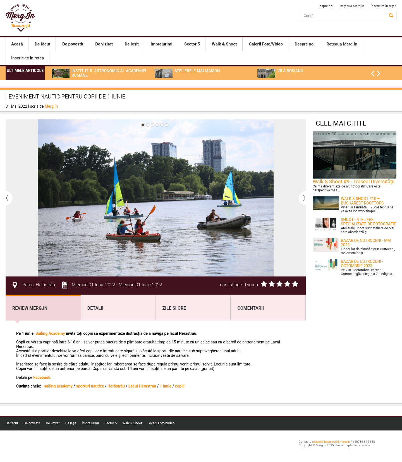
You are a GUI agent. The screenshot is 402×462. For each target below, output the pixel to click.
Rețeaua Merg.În (352, 6)
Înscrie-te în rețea (383, 6)
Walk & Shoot (132, 423)
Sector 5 (110, 423)
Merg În (51, 106)
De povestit (32, 423)
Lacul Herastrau (142, 386)
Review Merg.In (29, 308)
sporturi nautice (90, 386)
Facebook (41, 377)
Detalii (95, 308)
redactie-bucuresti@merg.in (331, 442)
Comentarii (250, 308)
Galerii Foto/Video (161, 423)
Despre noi (325, 6)
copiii (180, 386)
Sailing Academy (50, 333)
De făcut (12, 423)
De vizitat (53, 423)
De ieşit (70, 423)
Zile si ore (174, 308)
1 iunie (165, 386)
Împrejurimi (90, 423)
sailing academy (58, 386)
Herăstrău (116, 386)
